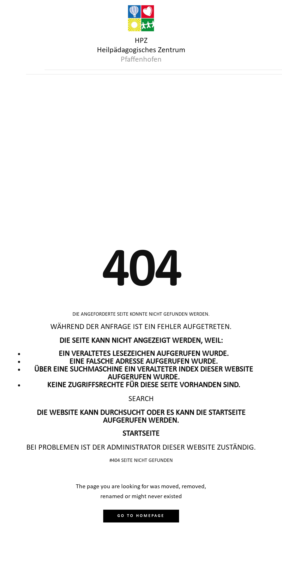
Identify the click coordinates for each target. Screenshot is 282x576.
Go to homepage (140, 516)
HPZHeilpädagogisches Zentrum (141, 50)
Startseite (141, 434)
